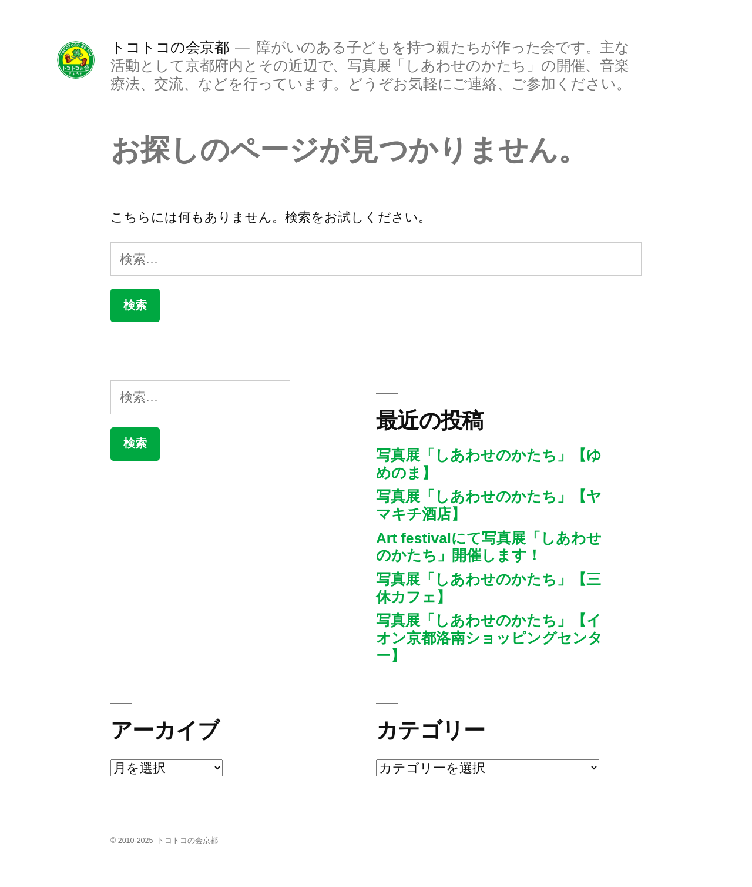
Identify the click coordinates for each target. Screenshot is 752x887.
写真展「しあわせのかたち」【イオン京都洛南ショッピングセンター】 (489, 637)
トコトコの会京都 (169, 47)
